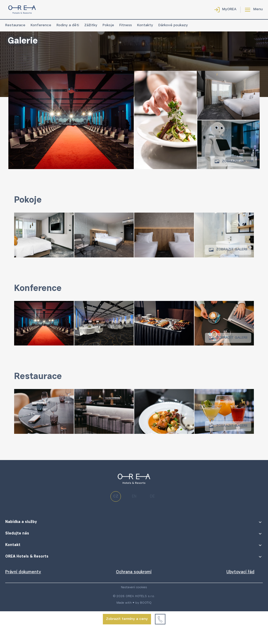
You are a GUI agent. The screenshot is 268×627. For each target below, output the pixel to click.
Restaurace (15, 25)
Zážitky (90, 25)
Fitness (125, 25)
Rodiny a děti (68, 25)
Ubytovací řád (240, 572)
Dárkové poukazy (173, 25)
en (134, 497)
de (152, 497)
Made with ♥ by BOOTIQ (134, 602)
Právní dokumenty (23, 572)
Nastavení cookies (134, 587)
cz (115, 497)
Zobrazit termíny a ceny (127, 619)
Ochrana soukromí (134, 572)
